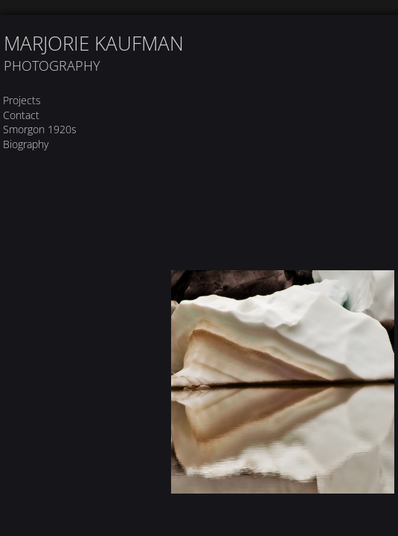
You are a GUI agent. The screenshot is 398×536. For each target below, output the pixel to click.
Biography (25, 144)
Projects (22, 100)
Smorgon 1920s (40, 129)
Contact (21, 115)
